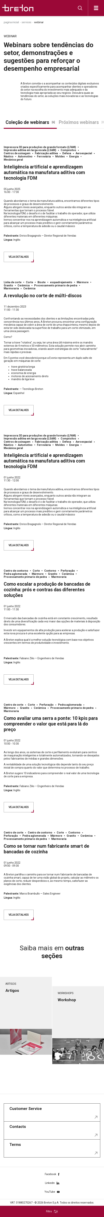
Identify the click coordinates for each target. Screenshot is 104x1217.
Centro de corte (13, 704)
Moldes (60, 156)
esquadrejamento (61, 282)
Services (26, 22)
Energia (74, 156)
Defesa (66, 153)
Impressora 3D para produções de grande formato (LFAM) (40, 147)
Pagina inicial (11, 22)
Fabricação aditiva (46, 153)
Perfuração (68, 570)
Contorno (50, 570)
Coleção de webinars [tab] (30, 122)
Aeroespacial (84, 153)
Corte (29, 282)
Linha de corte (12, 282)
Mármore (83, 282)
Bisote (42, 282)
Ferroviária (44, 156)
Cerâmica (24, 285)
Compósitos (68, 150)
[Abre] (96, 8)
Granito (8, 285)
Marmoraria (11, 288)
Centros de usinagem (17, 153)
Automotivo (25, 156)
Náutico (8, 156)
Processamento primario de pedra (55, 285)
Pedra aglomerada (15, 573)
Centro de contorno (16, 570)
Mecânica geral (13, 159)
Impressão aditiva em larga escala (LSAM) (30, 150)
